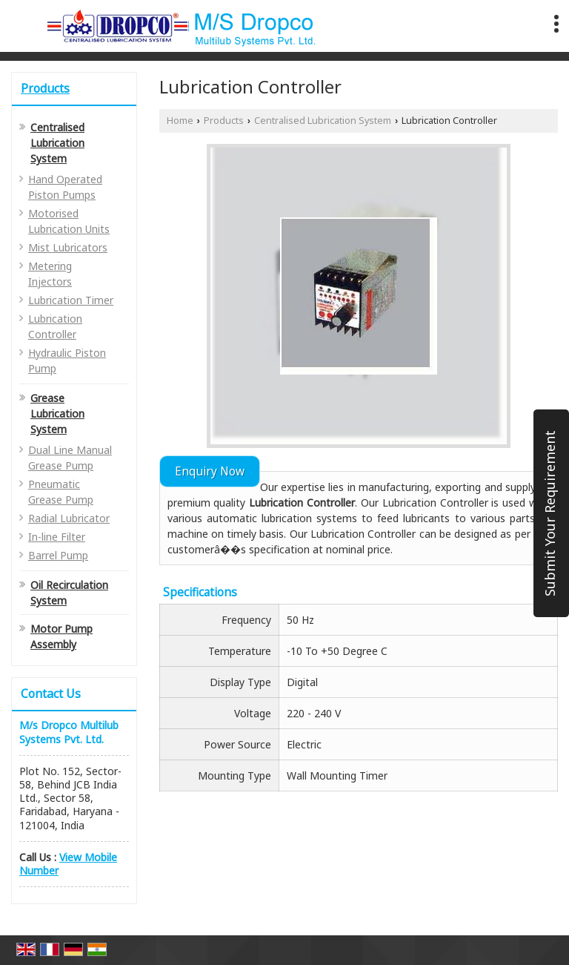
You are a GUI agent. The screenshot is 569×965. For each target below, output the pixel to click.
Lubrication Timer (70, 300)
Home (180, 120)
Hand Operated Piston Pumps (65, 187)
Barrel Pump (58, 555)
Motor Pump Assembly (61, 636)
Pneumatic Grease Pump (60, 492)
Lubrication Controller (55, 326)
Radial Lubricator (69, 518)
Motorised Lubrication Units (69, 221)
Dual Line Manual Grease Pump (70, 457)
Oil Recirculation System (69, 592)
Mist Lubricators (67, 247)
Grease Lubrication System (57, 413)
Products (45, 88)
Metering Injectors (50, 274)
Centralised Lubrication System (57, 142)
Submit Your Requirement (550, 513)
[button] (68, 863)
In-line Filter (56, 537)
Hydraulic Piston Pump (67, 360)
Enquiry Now (209, 471)
